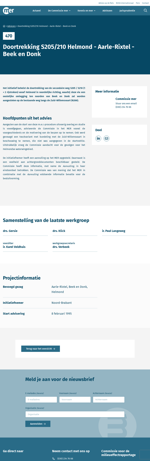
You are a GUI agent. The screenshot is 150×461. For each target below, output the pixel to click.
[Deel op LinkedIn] (98, 138)
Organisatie (34, 408)
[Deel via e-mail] (106, 138)
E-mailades (34, 393)
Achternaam (102, 393)
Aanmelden (36, 423)
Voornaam (67, 393)
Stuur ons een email (126, 103)
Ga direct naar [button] (13, 451)
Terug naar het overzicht (39, 348)
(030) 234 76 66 (126, 106)
